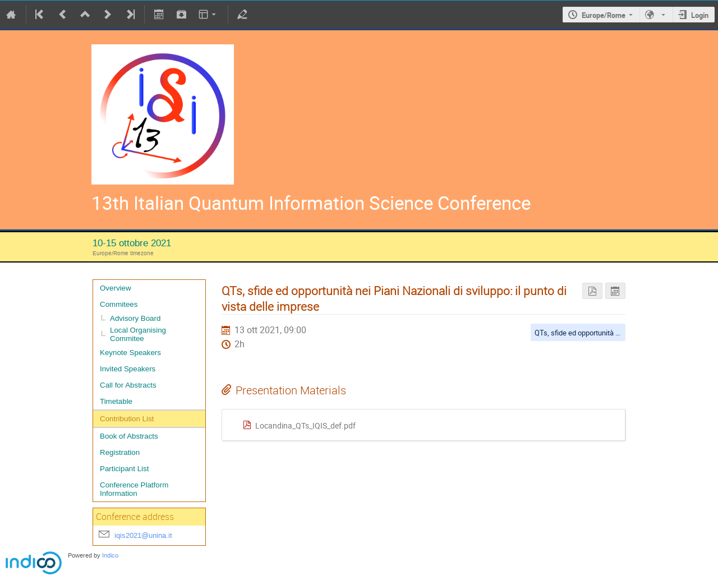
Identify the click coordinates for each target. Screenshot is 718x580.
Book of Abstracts (129, 436)
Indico (110, 555)
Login (699, 15)
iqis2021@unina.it (143, 535)
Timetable (116, 401)
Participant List (124, 468)
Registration (120, 452)
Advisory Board (135, 318)
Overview (115, 288)
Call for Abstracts (128, 385)
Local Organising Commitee (138, 334)
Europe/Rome (603, 15)
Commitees (118, 304)
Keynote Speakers (130, 352)
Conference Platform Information (134, 489)
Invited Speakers (127, 369)
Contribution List (127, 419)
